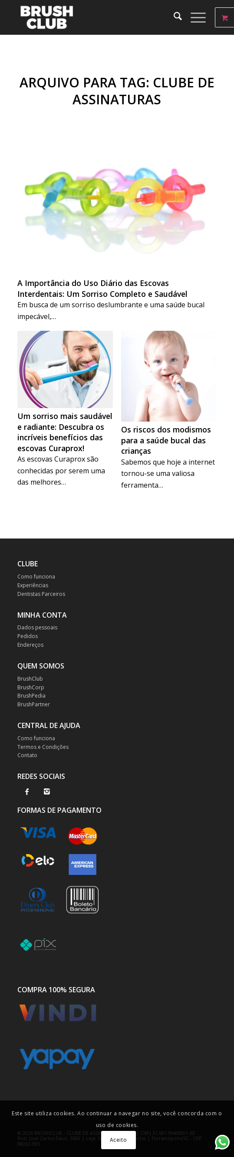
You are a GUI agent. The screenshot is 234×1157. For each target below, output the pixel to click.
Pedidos (27, 636)
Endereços (30, 644)
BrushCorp (30, 687)
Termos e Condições (43, 747)
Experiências (32, 585)
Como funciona (36, 576)
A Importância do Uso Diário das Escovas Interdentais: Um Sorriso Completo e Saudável (102, 288)
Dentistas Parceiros (41, 594)
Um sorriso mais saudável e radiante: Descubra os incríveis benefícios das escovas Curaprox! (64, 432)
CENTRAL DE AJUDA (48, 725)
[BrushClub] (97, 17)
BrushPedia (31, 695)
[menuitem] (173, 17)
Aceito (118, 1140)
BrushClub (30, 678)
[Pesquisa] (173, 17)
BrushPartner (33, 704)
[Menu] (194, 17)
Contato (27, 755)
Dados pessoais (37, 627)
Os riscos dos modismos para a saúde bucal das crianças (166, 440)
